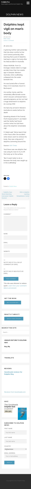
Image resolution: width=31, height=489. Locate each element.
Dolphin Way (5, 2)
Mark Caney (7, 38)
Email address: (15, 455)
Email (6, 242)
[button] (28, 3)
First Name (8, 428)
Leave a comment (9, 40)
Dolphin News (13, 186)
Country (7, 446)
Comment (7, 214)
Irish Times (13, 145)
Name (6, 234)
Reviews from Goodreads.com (15, 392)
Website (7, 251)
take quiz (8, 411)
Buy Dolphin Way (12, 302)
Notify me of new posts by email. (13, 272)
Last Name (8, 437)
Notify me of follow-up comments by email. (13, 263)
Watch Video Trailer (14, 318)
